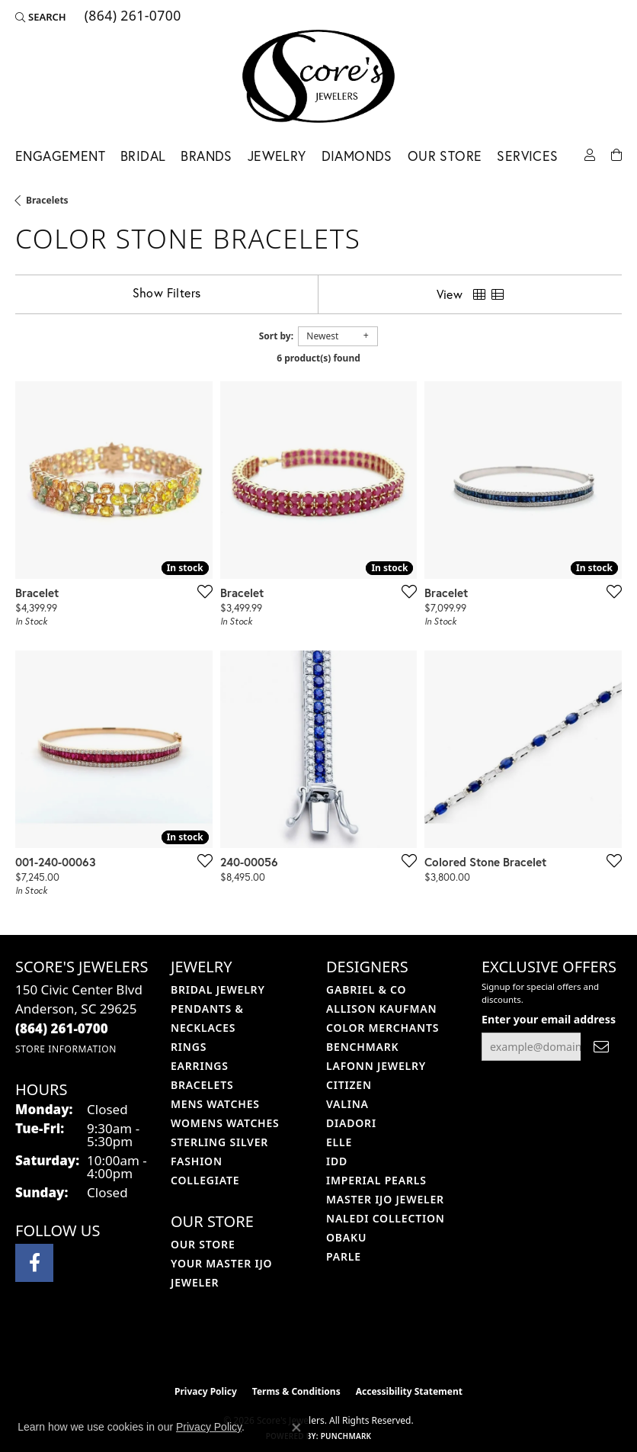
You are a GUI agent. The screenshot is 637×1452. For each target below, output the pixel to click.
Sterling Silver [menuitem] (219, 1142)
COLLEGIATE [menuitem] (205, 1180)
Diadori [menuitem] (351, 1123)
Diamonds (357, 156)
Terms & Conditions (296, 1391)
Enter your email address (549, 1019)
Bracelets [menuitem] (202, 1085)
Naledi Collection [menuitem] (385, 1218)
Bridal (142, 156)
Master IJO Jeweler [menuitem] (385, 1199)
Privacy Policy (205, 1391)
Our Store (445, 156)
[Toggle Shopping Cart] (616, 153)
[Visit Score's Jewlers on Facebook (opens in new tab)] (34, 1263)
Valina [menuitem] (347, 1104)
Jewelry (277, 156)
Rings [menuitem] (188, 1046)
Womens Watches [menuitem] (225, 1123)
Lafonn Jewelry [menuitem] (376, 1065)
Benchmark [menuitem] (362, 1046)
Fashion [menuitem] (196, 1161)
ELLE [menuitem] (339, 1142)
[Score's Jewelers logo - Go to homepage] (318, 76)
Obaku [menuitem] (346, 1237)
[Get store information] (66, 1048)
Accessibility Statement (409, 1391)
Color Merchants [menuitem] (382, 1027)
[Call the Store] (61, 1028)
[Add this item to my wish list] (200, 591)
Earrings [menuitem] (200, 1065)
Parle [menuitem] (343, 1256)
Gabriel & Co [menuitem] (366, 989)
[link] (131, 17)
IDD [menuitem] (336, 1161)
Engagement (60, 156)
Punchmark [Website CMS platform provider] (346, 1436)
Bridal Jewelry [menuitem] (218, 989)
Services (527, 156)
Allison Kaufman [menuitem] (381, 1008)
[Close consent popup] (296, 1427)
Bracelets (47, 200)
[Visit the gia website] (343, 1345)
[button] (40, 17)
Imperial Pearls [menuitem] (376, 1180)
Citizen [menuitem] (349, 1085)
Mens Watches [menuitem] (215, 1104)
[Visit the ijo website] (293, 1345)
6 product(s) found (318, 358)
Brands (206, 156)
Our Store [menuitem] (203, 1244)
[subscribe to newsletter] (601, 1047)
